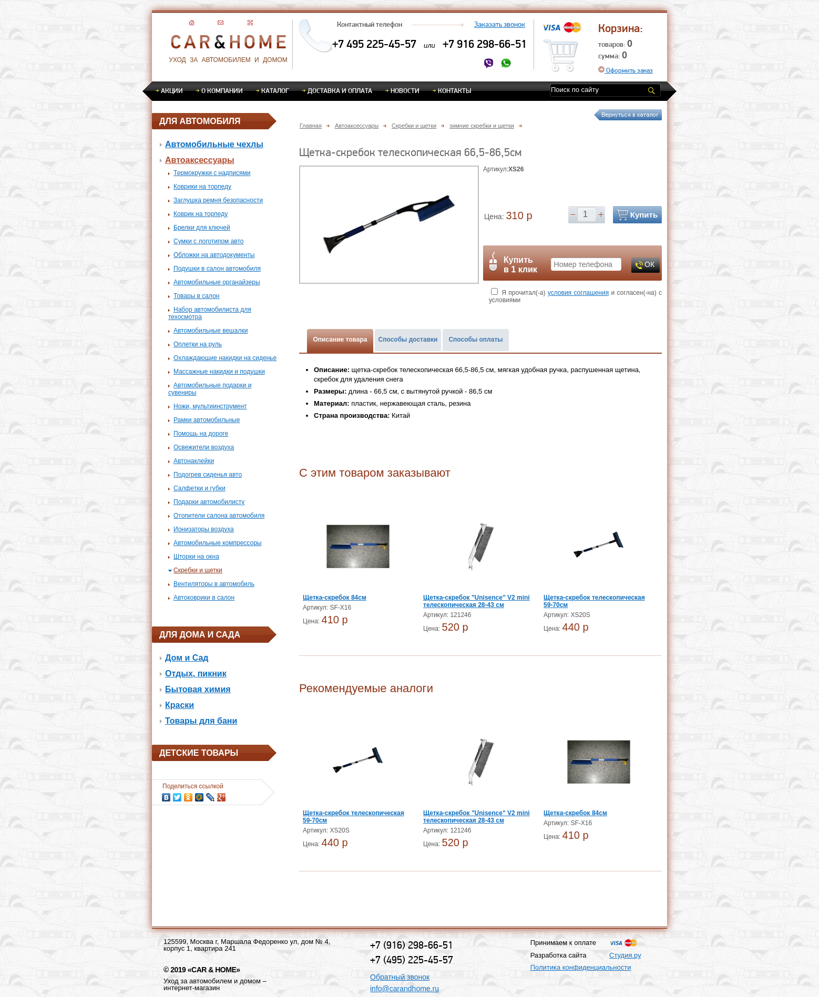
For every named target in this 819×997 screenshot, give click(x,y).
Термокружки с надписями (211, 173)
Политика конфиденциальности (580, 967)
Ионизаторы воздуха (203, 529)
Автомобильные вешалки (210, 330)
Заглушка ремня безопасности (218, 200)
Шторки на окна (196, 556)
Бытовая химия (198, 689)
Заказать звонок (499, 24)
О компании (222, 90)
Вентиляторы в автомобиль (213, 584)
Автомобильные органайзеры (216, 282)
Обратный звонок (399, 977)
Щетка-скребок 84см (334, 597)
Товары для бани (201, 720)
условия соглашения (578, 292)
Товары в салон (196, 296)
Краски (179, 705)
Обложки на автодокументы (213, 255)
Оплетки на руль (197, 344)
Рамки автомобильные (206, 420)
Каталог (275, 90)
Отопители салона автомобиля (218, 515)
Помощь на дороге (200, 433)
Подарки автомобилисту (208, 502)
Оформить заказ (625, 70)
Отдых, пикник (196, 673)
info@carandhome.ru (404, 988)
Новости (405, 90)
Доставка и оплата (340, 90)
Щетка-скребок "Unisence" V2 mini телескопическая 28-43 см (476, 601)
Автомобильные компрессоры (217, 543)
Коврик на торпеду (200, 214)
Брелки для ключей (201, 227)
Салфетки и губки (199, 488)
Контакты (454, 90)
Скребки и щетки (197, 570)
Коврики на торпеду (202, 186)
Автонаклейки (193, 461)
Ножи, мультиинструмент (210, 406)
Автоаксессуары (199, 160)
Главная (311, 125)
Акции (172, 90)
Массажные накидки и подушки (219, 371)
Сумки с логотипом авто (208, 241)
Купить (644, 214)
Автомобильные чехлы (214, 144)
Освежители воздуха (203, 447)
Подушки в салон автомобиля (217, 268)
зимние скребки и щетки (481, 125)
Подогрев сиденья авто (207, 474)
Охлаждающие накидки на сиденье (225, 358)
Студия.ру (625, 955)
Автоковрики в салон (203, 597)
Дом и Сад (187, 657)
